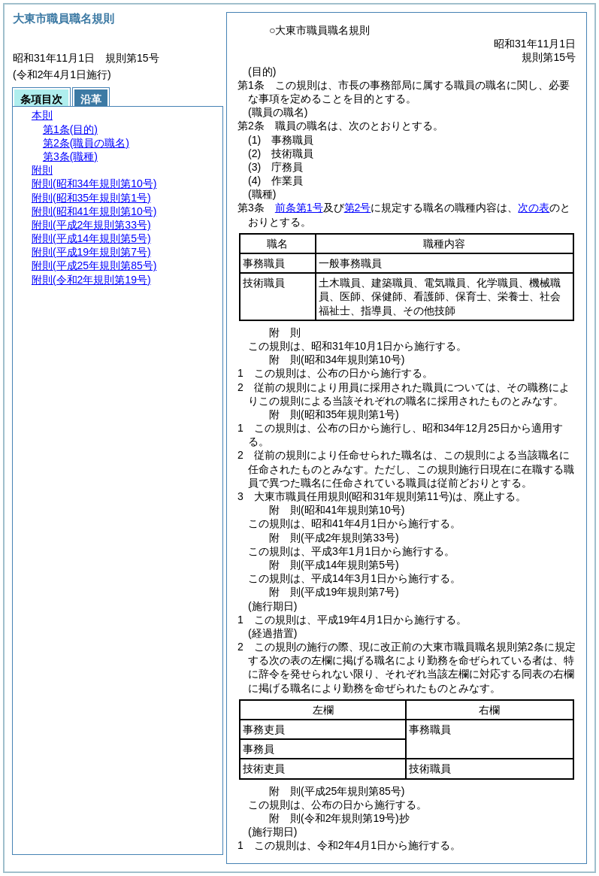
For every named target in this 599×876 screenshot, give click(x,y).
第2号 (357, 208)
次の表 (533, 208)
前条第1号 (299, 208)
